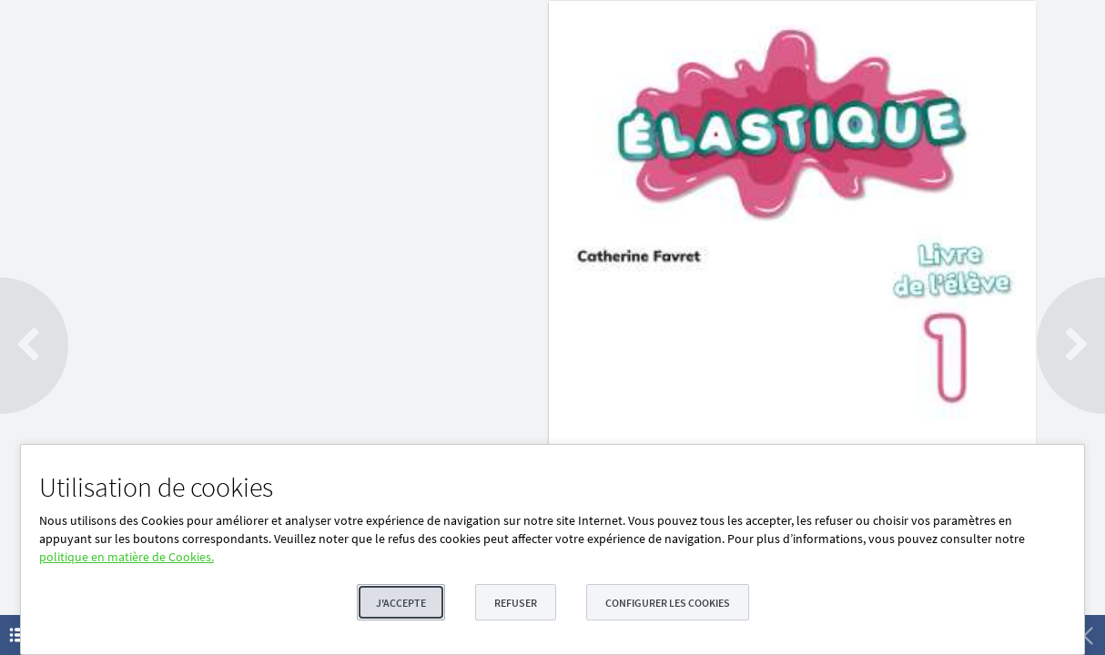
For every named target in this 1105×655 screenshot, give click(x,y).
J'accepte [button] (401, 603)
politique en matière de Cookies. (126, 557)
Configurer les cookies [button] (667, 603)
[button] (34, 345)
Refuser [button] (515, 603)
